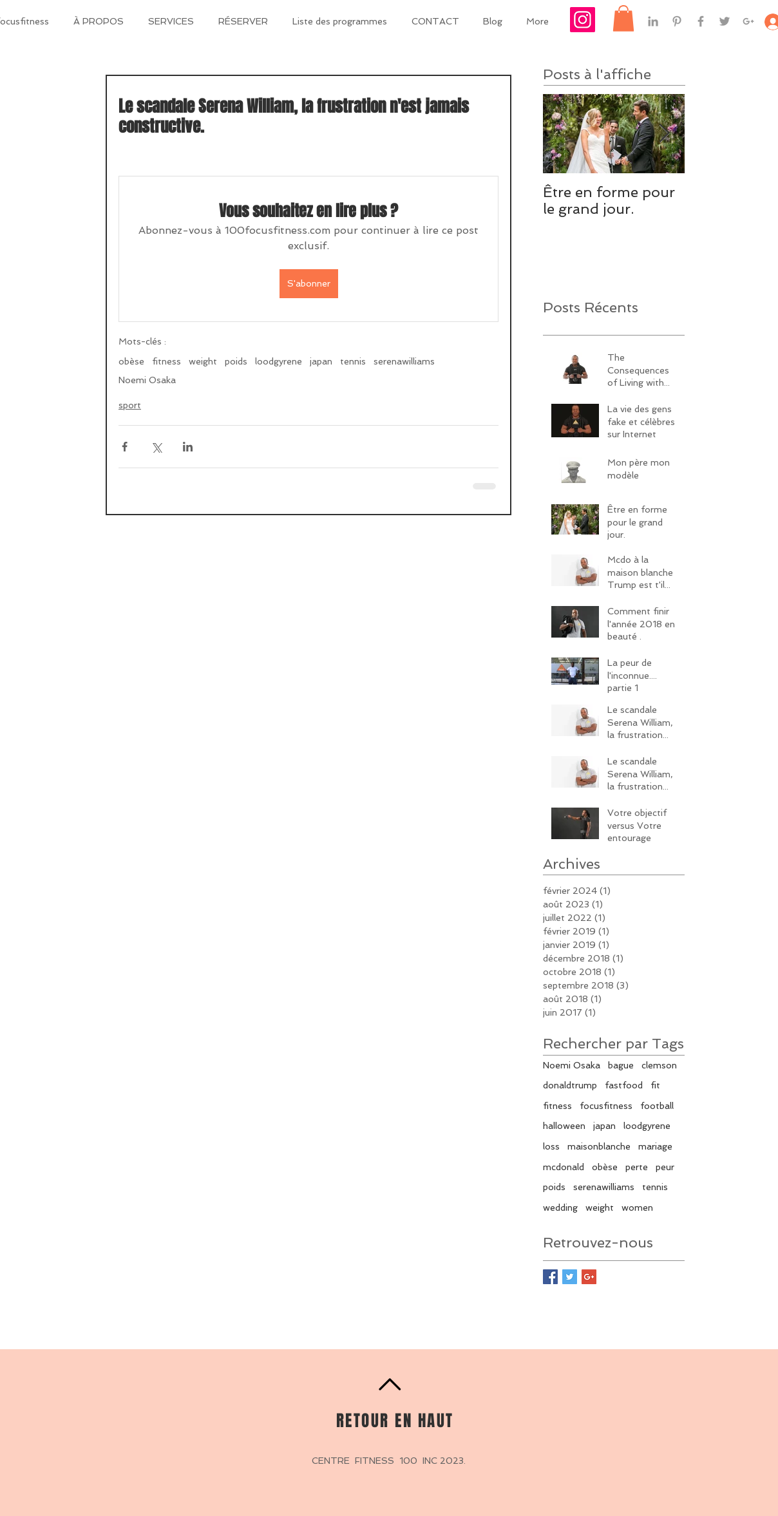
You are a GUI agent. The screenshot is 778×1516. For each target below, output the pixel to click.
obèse (131, 361)
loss (551, 1146)
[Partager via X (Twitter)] (156, 447)
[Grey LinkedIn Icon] (653, 21)
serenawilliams (404, 361)
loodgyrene (278, 361)
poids (236, 361)
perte (636, 1167)
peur (665, 1167)
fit (655, 1085)
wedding (560, 1207)
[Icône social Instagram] (582, 19)
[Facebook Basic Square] (550, 1276)
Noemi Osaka (147, 380)
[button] (623, 18)
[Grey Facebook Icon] (701, 21)
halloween (564, 1126)
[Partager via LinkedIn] (188, 447)
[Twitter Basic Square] (569, 1276)
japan (321, 361)
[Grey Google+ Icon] (748, 21)
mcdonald (563, 1167)
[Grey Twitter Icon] (724, 21)
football (657, 1106)
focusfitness (606, 1106)
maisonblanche (599, 1146)
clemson (659, 1065)
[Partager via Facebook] (125, 447)
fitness (166, 361)
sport (130, 405)
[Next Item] (664, 134)
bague (621, 1065)
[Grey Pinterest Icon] (677, 21)
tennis (353, 361)
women (637, 1207)
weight (203, 361)
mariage (655, 1146)
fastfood (624, 1085)
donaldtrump (570, 1085)
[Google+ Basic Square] (589, 1276)
